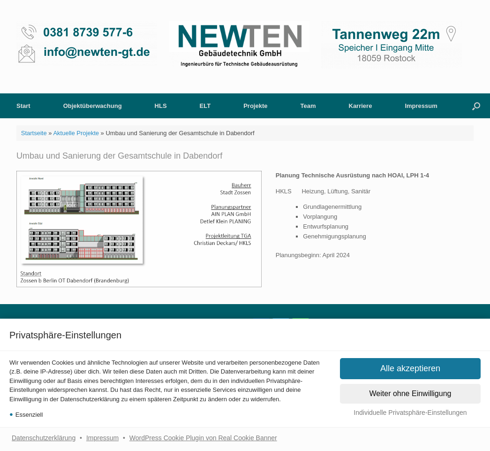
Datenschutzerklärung (43, 438)
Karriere (360, 105)
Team (308, 105)
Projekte (255, 105)
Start (23, 105)
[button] (410, 413)
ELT (205, 105)
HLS (161, 105)
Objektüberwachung (92, 105)
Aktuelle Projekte (76, 133)
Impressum (102, 438)
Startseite (34, 133)
